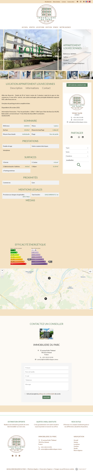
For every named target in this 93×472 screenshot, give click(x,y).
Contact (46, 87)
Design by (82, 469)
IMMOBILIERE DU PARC (46, 344)
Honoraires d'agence (46, 469)
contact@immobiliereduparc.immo (47, 359)
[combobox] (77, 148)
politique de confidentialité (46, 394)
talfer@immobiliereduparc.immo (78, 122)
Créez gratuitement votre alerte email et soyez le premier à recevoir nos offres (46, 426)
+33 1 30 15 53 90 (78, 117)
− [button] (2, 273)
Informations (32, 87)
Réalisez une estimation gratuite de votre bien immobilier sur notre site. (16, 426)
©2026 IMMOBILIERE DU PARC (16, 469)
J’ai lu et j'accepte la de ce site (43, 394)
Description (16, 87)
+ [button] (2, 270)
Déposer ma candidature (77, 85)
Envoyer (46, 397)
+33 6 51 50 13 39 (78, 119)
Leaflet (91, 308)
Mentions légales (33, 469)
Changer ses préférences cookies (64, 469)
